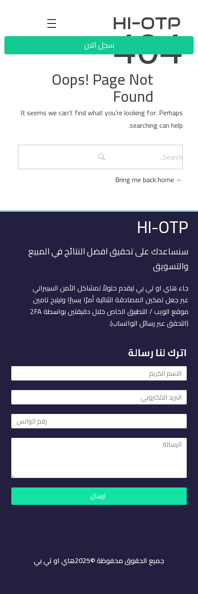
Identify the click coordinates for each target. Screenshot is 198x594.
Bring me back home (149, 179)
